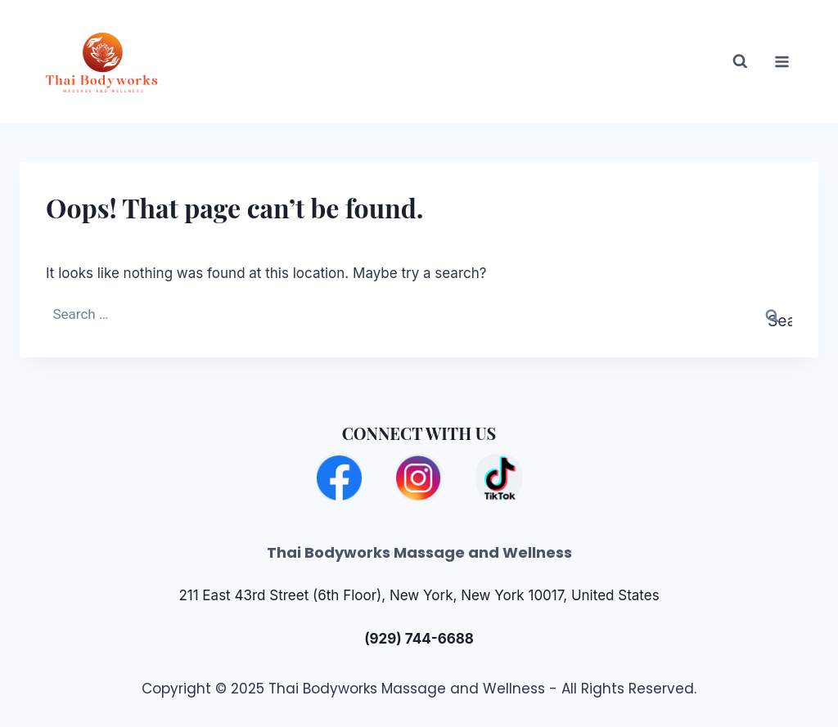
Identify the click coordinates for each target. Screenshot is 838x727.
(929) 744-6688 (419, 639)
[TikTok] (498, 477)
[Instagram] (418, 477)
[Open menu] (782, 61)
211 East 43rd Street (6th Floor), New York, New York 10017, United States (418, 595)
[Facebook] (339, 477)
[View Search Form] (729, 62)
